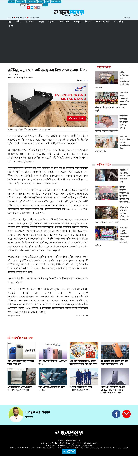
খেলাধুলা (77, 22)
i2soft (126, 448)
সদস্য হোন (20, 2)
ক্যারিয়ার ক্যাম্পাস (102, 22)
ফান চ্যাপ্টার (118, 22)
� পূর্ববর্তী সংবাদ (14, 316)
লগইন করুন (126, 17)
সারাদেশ (51, 22)
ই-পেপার (12, 2)
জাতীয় (18, 22)
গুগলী (47, 2)
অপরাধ (41, 22)
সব (11, 26)
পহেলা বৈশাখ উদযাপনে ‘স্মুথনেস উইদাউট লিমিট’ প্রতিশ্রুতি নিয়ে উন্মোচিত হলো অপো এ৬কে (113, 390)
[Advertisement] (69, 46)
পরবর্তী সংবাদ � (82, 316)
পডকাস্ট (40, 2)
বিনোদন (88, 22)
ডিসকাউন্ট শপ (56, 2)
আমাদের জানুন (31, 2)
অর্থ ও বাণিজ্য (64, 22)
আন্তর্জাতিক (29, 22)
